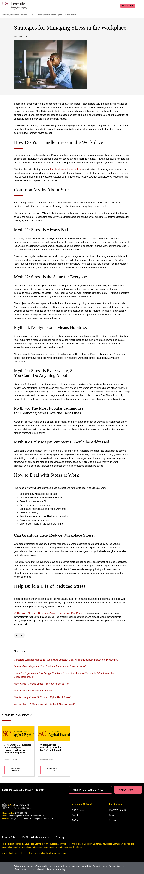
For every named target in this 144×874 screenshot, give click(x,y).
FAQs (75, 820)
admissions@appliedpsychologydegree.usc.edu (26, 816)
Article (19, 635)
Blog (33, 15)
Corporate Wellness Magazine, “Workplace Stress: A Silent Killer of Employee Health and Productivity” (66, 659)
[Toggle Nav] (139, 6)
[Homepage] (17, 6)
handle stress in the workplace (65, 169)
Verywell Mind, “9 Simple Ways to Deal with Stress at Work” (44, 704)
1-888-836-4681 (21, 813)
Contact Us (115, 820)
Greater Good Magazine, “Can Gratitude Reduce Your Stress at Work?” (50, 666)
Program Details (117, 810)
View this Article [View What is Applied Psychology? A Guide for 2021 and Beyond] (52, 770)
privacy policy (58, 869)
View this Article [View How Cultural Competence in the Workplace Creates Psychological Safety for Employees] (16, 770)
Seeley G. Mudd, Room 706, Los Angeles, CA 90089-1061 (32, 819)
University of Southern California (14, 15)
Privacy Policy (9, 837)
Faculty (76, 815)
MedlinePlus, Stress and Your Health (33, 690)
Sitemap (60, 837)
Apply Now (128, 6)
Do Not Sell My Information (36, 837)
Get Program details (88, 790)
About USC (78, 810)
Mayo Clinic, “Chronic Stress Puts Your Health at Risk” (42, 684)
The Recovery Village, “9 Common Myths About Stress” (42, 697)
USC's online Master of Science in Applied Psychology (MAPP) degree (50, 613)
